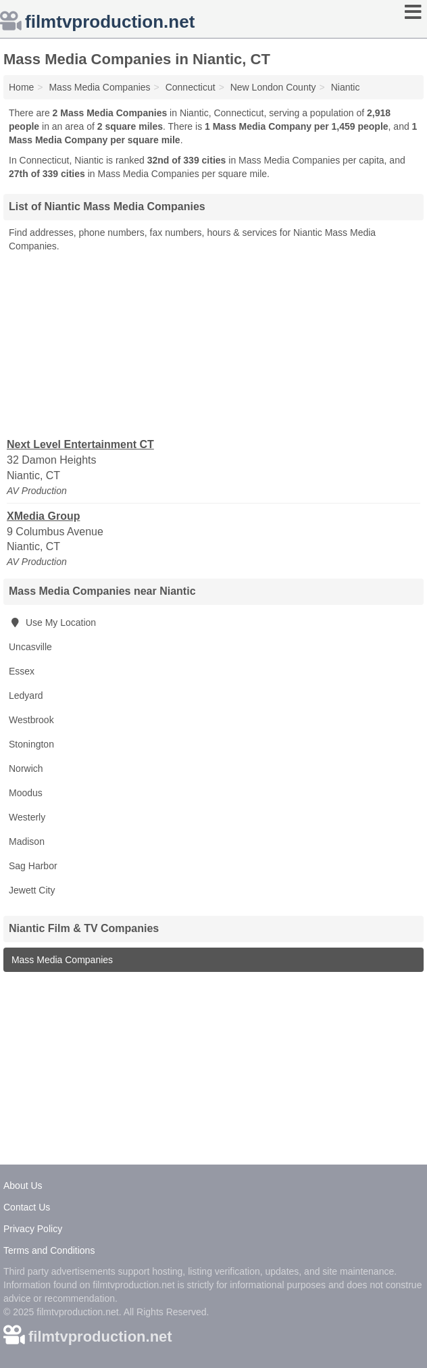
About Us (23, 1185)
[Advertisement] (213, 344)
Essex (21, 671)
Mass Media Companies (61, 959)
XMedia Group (43, 516)
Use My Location (52, 622)
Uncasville (30, 646)
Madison (27, 841)
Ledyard (26, 695)
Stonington (31, 744)
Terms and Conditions (49, 1250)
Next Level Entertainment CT (80, 444)
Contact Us (26, 1207)
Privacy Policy (32, 1228)
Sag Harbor (33, 865)
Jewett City (32, 890)
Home (21, 87)
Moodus (26, 792)
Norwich (26, 768)
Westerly (27, 817)
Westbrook (31, 719)
